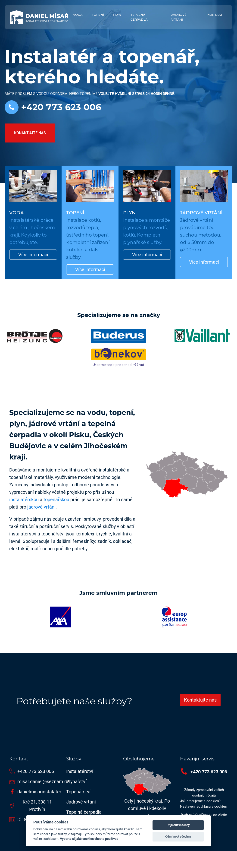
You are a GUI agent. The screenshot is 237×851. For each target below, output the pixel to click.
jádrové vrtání (41, 507)
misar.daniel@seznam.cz (43, 781)
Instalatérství (79, 771)
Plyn (117, 14)
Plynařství (76, 781)
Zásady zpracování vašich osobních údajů (204, 792)
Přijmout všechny (178, 825)
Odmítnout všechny (178, 836)
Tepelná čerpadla (139, 17)
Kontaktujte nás (200, 700)
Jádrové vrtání (179, 17)
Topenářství (78, 791)
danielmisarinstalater (39, 791)
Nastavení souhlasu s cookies (203, 806)
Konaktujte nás (30, 133)
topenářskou (56, 499)
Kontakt (214, 14)
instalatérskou (24, 499)
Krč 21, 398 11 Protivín (37, 805)
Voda (78, 14)
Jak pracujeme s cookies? (200, 801)
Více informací (33, 254)
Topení (98, 14)
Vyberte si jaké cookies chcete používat (89, 839)
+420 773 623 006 (60, 107)
